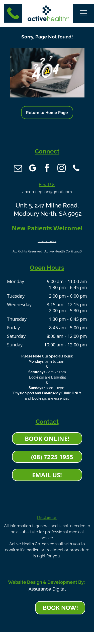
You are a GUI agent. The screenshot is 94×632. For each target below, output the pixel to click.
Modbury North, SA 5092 (47, 213)
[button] (83, 13)
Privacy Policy (47, 241)
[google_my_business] (32, 169)
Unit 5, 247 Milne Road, (47, 205)
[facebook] (47, 169)
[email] (18, 169)
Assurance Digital (47, 589)
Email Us (47, 184)
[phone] (76, 169)
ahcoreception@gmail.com (47, 191)
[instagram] (61, 169)
